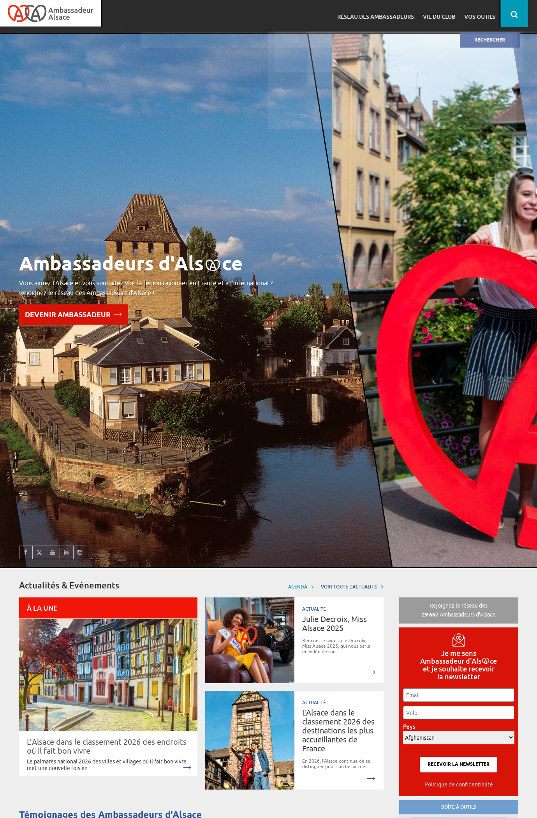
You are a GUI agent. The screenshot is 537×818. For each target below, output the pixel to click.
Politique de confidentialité (458, 784)
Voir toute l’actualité (352, 586)
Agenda (301, 586)
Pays (411, 726)
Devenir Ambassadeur (73, 314)
